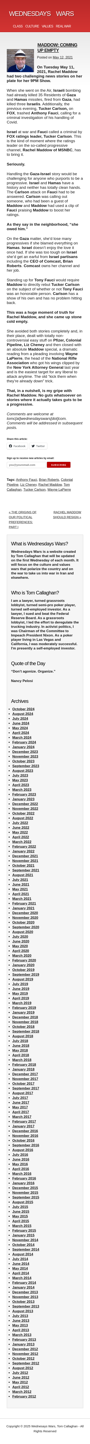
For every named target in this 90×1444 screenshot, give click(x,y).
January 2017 (23, 1126)
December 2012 (25, 1349)
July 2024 (20, 719)
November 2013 (25, 1297)
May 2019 (20, 994)
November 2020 (25, 918)
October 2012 (23, 1359)
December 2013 (25, 1292)
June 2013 (20, 1321)
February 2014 (24, 1283)
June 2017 (20, 1103)
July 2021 (20, 880)
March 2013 (22, 1335)
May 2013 (20, 1325)
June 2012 (20, 1377)
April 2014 (20, 1273)
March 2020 (22, 956)
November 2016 (25, 1136)
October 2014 (23, 1245)
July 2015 (20, 1207)
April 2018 (20, 1055)
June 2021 (20, 884)
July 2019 (20, 984)
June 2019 (20, 989)
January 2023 (23, 799)
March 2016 (22, 1174)
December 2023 (25, 752)
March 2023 (22, 790)
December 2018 (25, 1017)
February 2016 (24, 1178)
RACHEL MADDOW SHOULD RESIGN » (67, 514)
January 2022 (23, 851)
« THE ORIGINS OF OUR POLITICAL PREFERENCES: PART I (23, 519)
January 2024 (23, 747)
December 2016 (25, 1131)
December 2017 (25, 1074)
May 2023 (20, 780)
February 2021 (24, 903)
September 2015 (25, 1197)
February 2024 (24, 742)
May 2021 (20, 889)
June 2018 (20, 1046)
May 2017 (20, 1107)
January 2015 (23, 1235)
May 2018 (20, 1050)
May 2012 (20, 1382)
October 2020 (23, 922)
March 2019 (22, 1003)
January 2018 (23, 1069)
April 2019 (20, 998)
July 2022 (20, 823)
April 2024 (20, 733)
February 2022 (24, 847)
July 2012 (20, 1373)
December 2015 (25, 1188)
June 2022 (20, 828)
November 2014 (25, 1240)
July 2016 (20, 1155)
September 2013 (25, 1306)
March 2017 (22, 1117)
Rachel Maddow (50, 484)
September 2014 (25, 1249)
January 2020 (23, 965)
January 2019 (23, 1012)
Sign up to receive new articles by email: (30, 458)
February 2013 (24, 1340)
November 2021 (25, 861)
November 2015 (25, 1193)
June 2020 (20, 941)
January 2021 (23, 908)
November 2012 (25, 1354)
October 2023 (23, 761)
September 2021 (25, 870)
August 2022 (22, 818)
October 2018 (23, 1027)
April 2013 (20, 1330)
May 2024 (20, 728)
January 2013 (23, 1344)
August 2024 (22, 714)
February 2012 (24, 1396)
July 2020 (20, 937)
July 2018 (20, 1041)
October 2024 (23, 709)
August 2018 (22, 1036)
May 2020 (20, 946)
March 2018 (22, 1060)
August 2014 (22, 1254)
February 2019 (24, 1008)
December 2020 (25, 913)
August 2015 (22, 1202)
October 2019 (23, 970)
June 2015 (20, 1212)
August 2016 (22, 1150)
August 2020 (22, 932)
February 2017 (24, 1122)
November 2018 (25, 1022)
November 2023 (25, 756)
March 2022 (22, 842)
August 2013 (22, 1311)
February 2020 (24, 960)
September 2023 (25, 766)
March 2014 (22, 1278)
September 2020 (25, 927)
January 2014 (23, 1287)
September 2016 (25, 1145)
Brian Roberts (49, 479)
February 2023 (24, 794)
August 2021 (22, 875)
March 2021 (22, 899)
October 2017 (23, 1084)
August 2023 (22, 771)
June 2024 (20, 723)
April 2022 (20, 837)
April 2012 (20, 1387)
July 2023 (20, 775)
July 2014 (20, 1259)
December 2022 (25, 804)
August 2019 (22, 979)
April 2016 (20, 1169)
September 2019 (25, 975)
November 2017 (25, 1079)
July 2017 (20, 1098)
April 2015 (20, 1221)
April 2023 (20, 785)
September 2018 (25, 1031)
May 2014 (20, 1268)
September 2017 (25, 1088)
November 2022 (25, 809)
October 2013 (23, 1302)
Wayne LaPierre (59, 489)
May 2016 (20, 1164)
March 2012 (22, 1392)
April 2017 (20, 1112)
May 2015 (20, 1216)
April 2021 (20, 894)
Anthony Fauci (26, 479)
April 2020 (20, 951)
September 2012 (25, 1363)
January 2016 (23, 1183)
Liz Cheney (28, 484)
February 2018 (24, 1065)
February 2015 (24, 1231)
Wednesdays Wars (41, 13)
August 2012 (22, 1368)
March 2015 (22, 1226)
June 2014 (20, 1264)
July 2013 (20, 1316)
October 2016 (23, 1140)
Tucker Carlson (34, 489)
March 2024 (22, 738)
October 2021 (23, 866)
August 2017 (22, 1093)
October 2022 (23, 813)
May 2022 (20, 832)
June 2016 (20, 1159)
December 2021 (25, 856)
